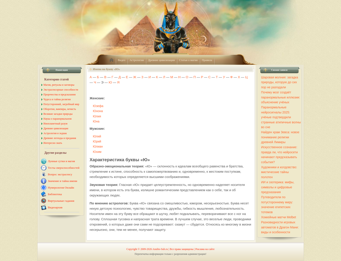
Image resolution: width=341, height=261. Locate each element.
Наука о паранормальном (58, 118)
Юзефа (98, 106)
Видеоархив (55, 207)
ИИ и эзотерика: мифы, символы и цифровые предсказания (277, 187)
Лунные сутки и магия (61, 161)
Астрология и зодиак (55, 133)
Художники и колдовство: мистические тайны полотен (279, 172)
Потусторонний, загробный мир (61, 104)
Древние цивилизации (161, 60)
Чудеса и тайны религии (57, 99)
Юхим (97, 152)
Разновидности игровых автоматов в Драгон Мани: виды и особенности (280, 227)
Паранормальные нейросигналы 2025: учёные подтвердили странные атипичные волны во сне (281, 117)
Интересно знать (53, 142)
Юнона (98, 111)
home (111, 60)
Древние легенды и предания (60, 138)
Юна (96, 121)
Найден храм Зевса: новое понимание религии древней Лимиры (280, 137)
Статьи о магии (188, 60)
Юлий (97, 136)
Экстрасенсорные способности (61, 89)
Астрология (136, 60)
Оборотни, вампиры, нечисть (60, 109)
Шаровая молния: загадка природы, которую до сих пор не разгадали (279, 82)
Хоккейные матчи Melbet (278, 217)
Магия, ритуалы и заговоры (59, 84)
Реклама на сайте (205, 249)
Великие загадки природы (58, 113)
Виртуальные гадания (61, 200)
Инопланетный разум (55, 123)
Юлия (97, 116)
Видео (122, 60)
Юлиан (98, 146)
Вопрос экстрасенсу (60, 174)
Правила (207, 60)
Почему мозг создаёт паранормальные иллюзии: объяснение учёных (280, 97)
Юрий (97, 141)
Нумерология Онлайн (61, 187)
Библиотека (55, 194)
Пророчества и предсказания (60, 94)
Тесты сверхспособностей (64, 167)
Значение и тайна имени (62, 181)
